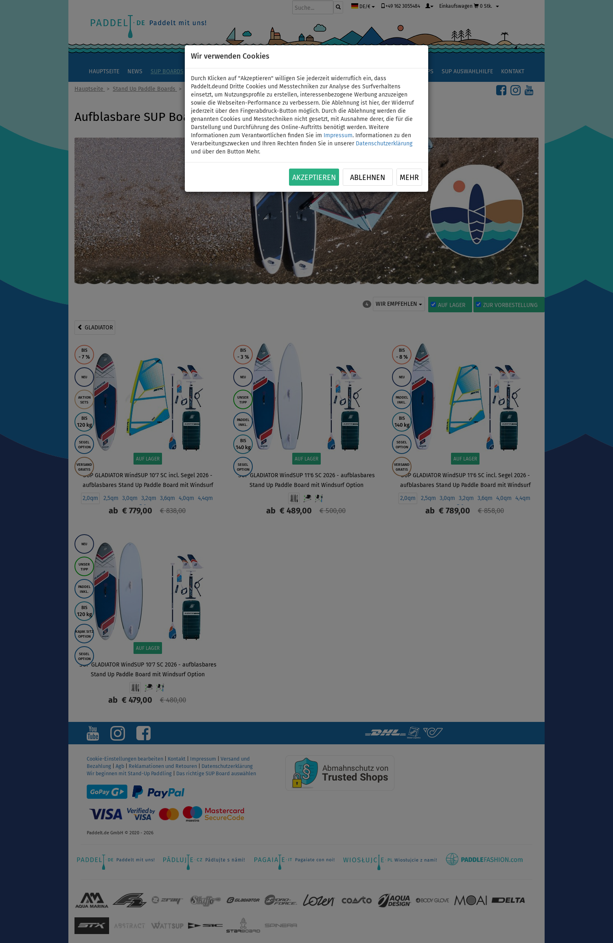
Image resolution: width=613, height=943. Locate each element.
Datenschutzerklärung (384, 143)
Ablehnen (367, 177)
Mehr (409, 177)
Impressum (338, 135)
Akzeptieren (314, 177)
